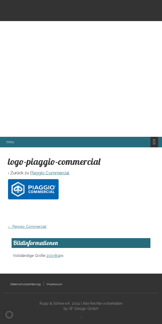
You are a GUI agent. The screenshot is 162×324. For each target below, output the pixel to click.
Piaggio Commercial (49, 172)
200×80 (52, 256)
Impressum (54, 284)
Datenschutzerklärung (25, 284)
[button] (9, 314)
